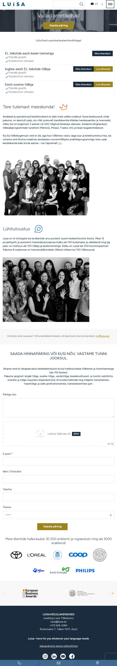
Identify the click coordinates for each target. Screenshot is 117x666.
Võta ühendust (102, 53)
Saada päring (58, 25)
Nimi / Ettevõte (12, 471)
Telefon (7, 489)
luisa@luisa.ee (59, 621)
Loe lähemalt (103, 69)
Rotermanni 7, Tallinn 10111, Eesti (58, 629)
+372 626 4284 (58, 625)
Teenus (7, 507)
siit (60, 143)
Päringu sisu (9, 394)
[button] (96, 4)
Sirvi (76, 434)
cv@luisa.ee (103, 336)
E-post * (8, 453)
